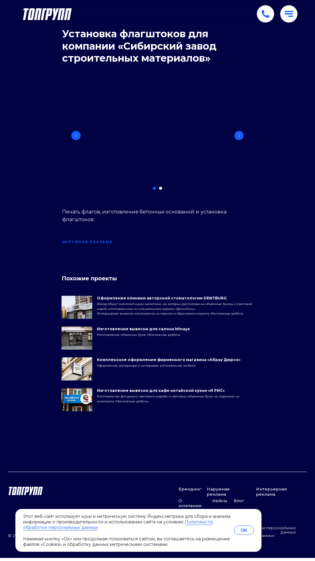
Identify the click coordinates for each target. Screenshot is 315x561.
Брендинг (189, 492)
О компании (189, 506)
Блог (239, 503)
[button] (288, 13)
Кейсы (219, 503)
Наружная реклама (218, 495)
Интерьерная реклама (271, 495)
